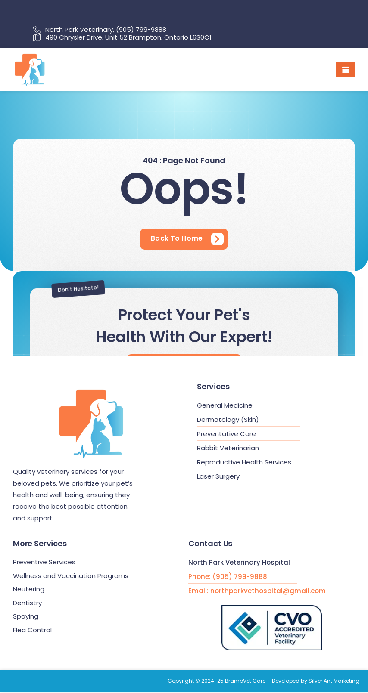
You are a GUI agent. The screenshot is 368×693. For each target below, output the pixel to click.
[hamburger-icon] (345, 69)
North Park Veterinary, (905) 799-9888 (99, 30)
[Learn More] (187, 239)
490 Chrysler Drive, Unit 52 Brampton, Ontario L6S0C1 (122, 37)
